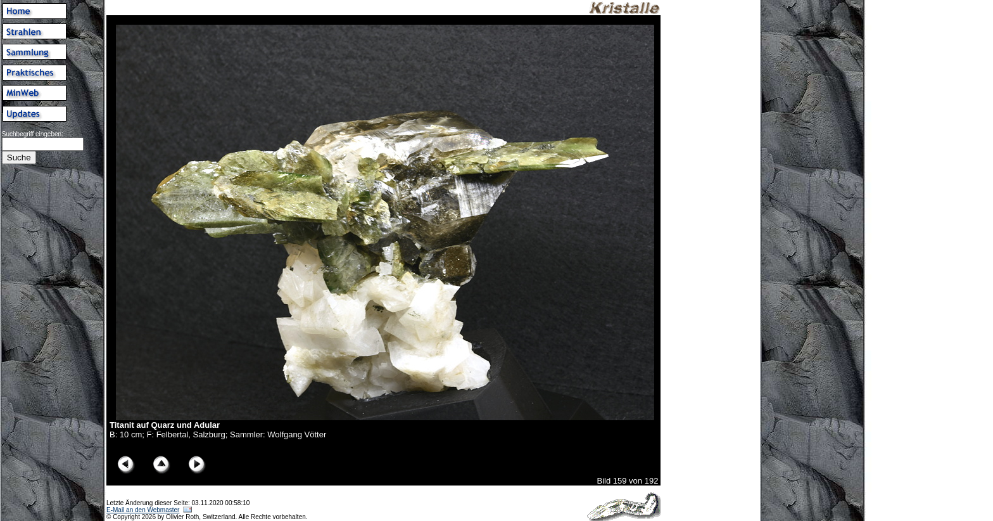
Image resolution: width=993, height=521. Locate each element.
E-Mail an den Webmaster (142, 509)
